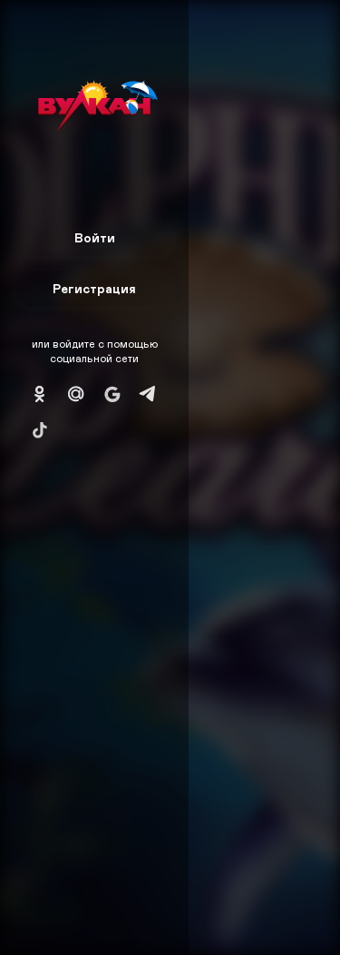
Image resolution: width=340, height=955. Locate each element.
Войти (94, 237)
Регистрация (94, 288)
